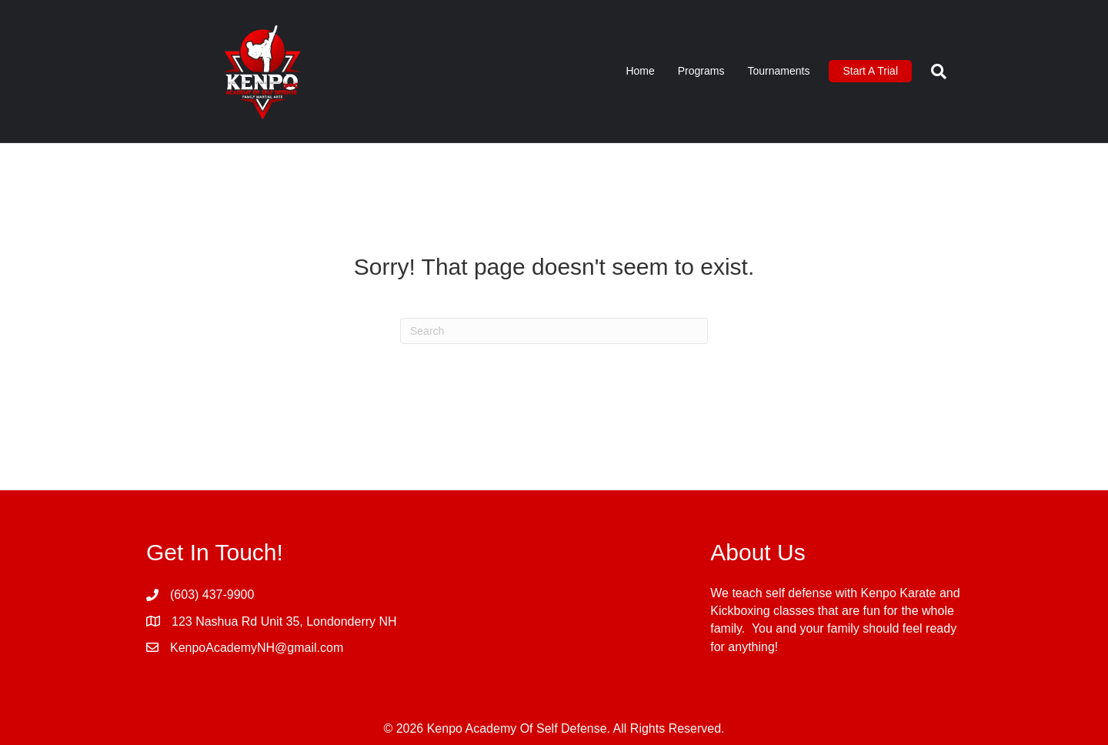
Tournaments (778, 71)
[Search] (932, 71)
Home (640, 71)
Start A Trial (870, 71)
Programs (701, 71)
